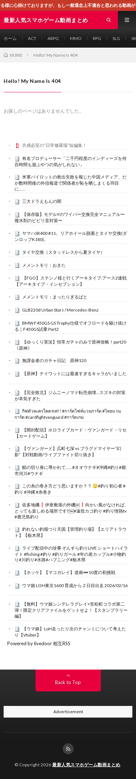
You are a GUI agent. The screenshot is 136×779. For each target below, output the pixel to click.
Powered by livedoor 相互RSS (38, 643)
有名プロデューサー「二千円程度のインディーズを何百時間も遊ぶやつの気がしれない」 (71, 161)
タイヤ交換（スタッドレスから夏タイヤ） (63, 252)
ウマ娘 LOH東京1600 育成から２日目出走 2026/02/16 (75, 585)
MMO (76, 38)
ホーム (10, 38)
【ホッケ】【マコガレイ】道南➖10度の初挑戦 (68, 572)
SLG (116, 38)
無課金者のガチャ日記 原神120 (54, 360)
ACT (32, 38)
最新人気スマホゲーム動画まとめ (86, 764)
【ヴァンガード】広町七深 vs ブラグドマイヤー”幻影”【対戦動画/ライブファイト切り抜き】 (68, 451)
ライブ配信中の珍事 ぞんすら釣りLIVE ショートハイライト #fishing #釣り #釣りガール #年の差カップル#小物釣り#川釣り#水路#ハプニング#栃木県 (71, 554)
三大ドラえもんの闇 (41, 201)
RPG (97, 38)
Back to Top (68, 682)
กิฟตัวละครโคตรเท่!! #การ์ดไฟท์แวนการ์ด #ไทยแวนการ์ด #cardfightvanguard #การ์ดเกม (68, 414)
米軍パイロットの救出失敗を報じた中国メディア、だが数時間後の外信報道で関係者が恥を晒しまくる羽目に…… (71, 183)
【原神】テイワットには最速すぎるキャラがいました (74, 373)
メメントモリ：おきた (44, 265)
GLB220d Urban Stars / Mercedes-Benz (60, 310)
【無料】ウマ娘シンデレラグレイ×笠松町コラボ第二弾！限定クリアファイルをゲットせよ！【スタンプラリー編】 (71, 610)
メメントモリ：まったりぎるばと (54, 297)
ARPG (53, 38)
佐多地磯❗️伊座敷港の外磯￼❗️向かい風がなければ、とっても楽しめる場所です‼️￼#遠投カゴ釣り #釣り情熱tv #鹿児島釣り (72, 510)
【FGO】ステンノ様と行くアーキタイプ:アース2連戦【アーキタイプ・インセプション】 (71, 281)
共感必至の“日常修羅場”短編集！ (54, 145)
